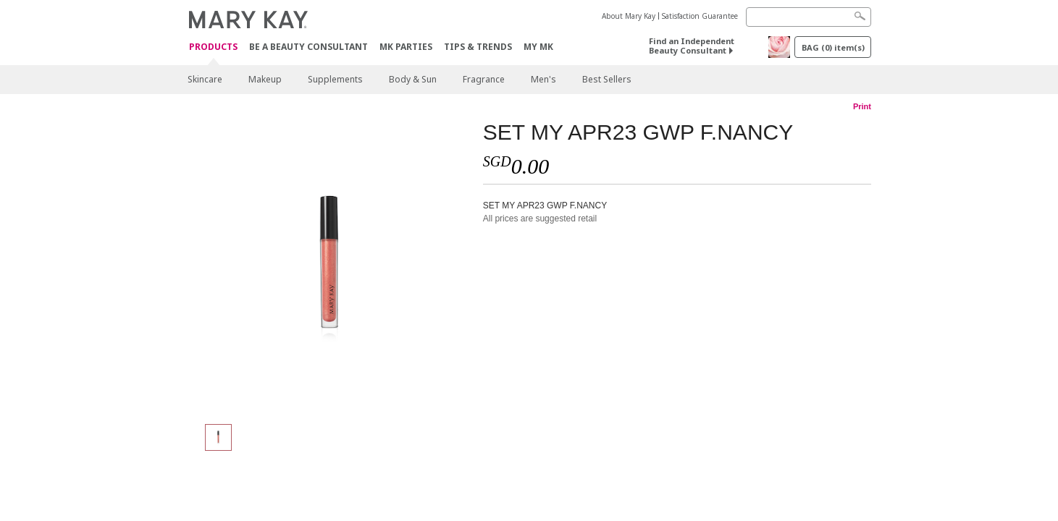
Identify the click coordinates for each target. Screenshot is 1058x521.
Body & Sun (413, 79)
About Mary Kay (628, 16)
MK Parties (405, 46)
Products (213, 47)
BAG (833, 47)
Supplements (335, 79)
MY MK (538, 46)
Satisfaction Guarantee (700, 16)
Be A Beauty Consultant (308, 46)
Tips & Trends (478, 46)
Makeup (265, 79)
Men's (543, 79)
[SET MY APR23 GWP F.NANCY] (329, 265)
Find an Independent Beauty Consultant (691, 45)
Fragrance (484, 79)
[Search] (808, 17)
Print (862, 106)
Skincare (205, 79)
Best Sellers (606, 79)
